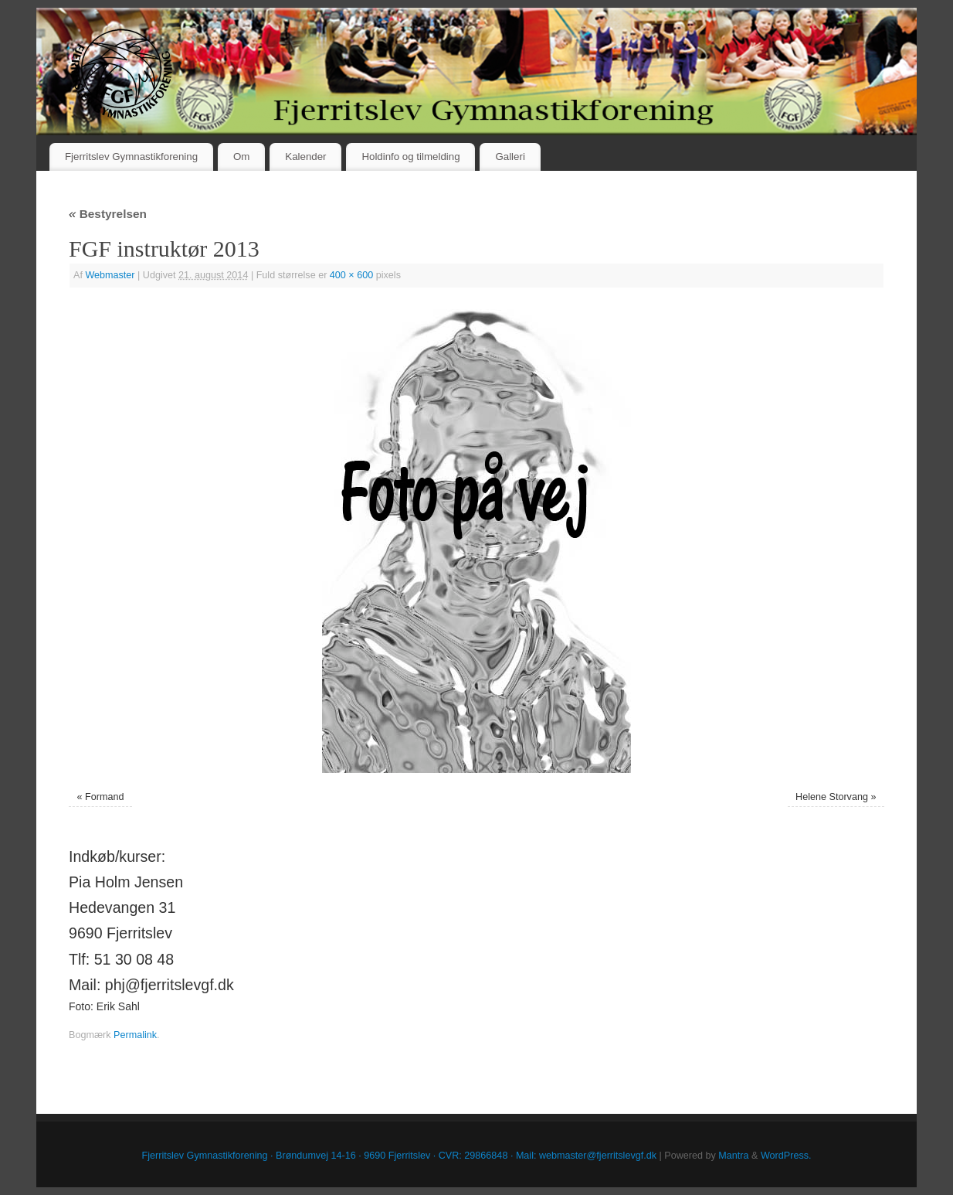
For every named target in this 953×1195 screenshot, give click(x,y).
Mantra (733, 1155)
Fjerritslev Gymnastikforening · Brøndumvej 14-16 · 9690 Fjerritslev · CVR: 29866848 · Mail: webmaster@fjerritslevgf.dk (399, 1155)
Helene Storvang (831, 797)
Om (241, 156)
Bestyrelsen (108, 213)
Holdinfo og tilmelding (410, 156)
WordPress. (786, 1155)
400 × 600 (351, 275)
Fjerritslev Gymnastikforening (131, 156)
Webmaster (109, 275)
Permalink (135, 1035)
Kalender (305, 156)
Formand (104, 797)
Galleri (509, 156)
